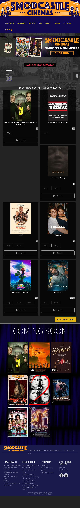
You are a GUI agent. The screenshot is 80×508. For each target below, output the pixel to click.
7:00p (56, 188)
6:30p (19, 245)
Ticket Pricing (44, 465)
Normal (6, 478)
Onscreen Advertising (46, 468)
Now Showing (9, 23)
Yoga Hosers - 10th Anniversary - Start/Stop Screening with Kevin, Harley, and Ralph (30, 479)
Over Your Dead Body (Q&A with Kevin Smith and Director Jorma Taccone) (12, 468)
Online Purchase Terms (47, 472)
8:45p (56, 245)
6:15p (29, 303)
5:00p (45, 133)
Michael (24, 472)
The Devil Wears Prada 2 (28, 474)
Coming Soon (21, 23)
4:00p (45, 188)
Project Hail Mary (8, 485)
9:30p (8, 133)
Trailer (20, 140)
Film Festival (67, 23)
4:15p (8, 245)
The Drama (7, 481)
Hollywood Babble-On (28, 483)
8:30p (56, 303)
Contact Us (62, 467)
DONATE (8, 30)
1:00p (45, 303)
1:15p (45, 245)
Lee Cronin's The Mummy (11, 476)
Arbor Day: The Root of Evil (29, 470)
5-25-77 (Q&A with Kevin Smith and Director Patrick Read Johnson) (30, 487)
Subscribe (57, 23)
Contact (47, 23)
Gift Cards (32, 23)
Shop (40, 23)
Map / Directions (63, 470)
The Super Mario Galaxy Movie (12, 483)
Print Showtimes (65, 319)
